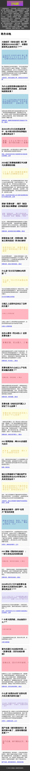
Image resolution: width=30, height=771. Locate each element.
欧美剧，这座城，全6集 (14, 16)
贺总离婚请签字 (19, 10)
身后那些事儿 (17, 15)
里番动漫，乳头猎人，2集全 (10, 360)
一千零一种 (8, 15)
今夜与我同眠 (5, 642)
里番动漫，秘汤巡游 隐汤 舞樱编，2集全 (13, 231)
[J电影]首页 (5, 8)
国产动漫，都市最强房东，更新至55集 (13, 762)
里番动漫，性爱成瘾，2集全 (10, 396)
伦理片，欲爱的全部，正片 (9, 721)
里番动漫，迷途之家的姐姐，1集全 (12, 264)
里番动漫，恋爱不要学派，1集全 (15, 28)
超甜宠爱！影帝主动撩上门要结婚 (12, 26)
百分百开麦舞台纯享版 (8, 296)
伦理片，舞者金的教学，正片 (10, 544)
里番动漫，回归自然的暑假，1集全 (12, 686)
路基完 (26, 26)
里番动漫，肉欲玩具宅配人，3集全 (12, 434)
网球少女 (24, 25)
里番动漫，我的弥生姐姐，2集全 (11, 577)
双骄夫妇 (16, 25)
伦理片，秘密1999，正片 (15, 13)
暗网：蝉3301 (6, 467)
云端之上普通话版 (7, 326)
